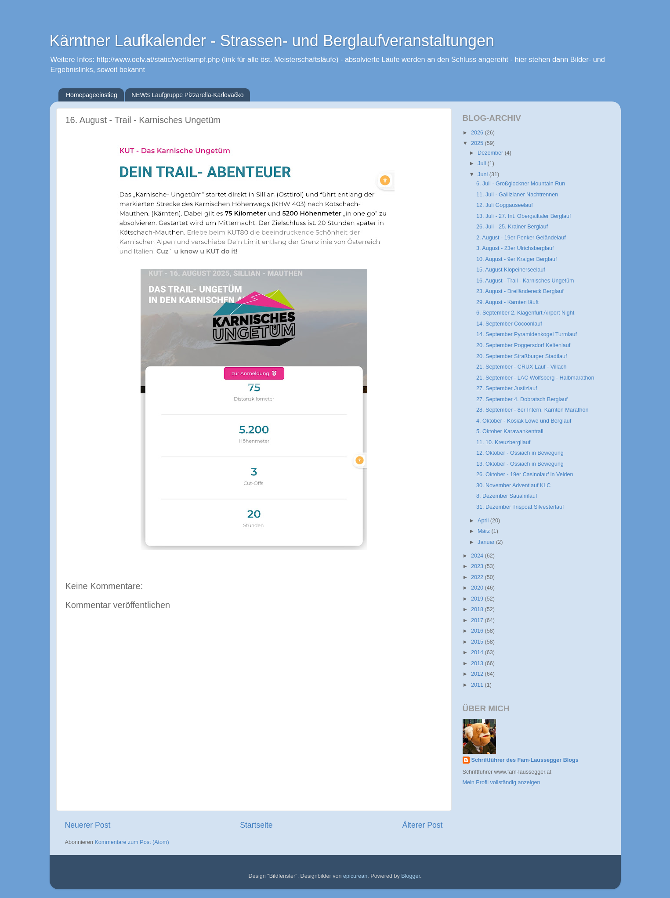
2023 (478, 566)
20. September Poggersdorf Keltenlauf (523, 345)
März (484, 531)
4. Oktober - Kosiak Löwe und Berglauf (523, 421)
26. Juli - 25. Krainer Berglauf (512, 227)
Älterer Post (422, 825)
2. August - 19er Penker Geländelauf (521, 238)
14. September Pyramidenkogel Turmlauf (526, 334)
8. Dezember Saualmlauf (506, 496)
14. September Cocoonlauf (509, 324)
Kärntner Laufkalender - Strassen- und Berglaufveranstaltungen (272, 41)
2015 (478, 642)
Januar (487, 542)
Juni (483, 174)
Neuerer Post (88, 825)
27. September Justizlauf (506, 388)
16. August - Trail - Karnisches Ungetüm (525, 281)
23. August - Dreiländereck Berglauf (520, 291)
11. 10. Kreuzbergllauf (503, 442)
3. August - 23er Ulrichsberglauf (515, 248)
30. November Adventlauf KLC (513, 485)
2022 (478, 577)
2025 (478, 143)
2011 (478, 685)
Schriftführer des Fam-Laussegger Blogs (525, 760)
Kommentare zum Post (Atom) (131, 842)
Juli (482, 163)
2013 (478, 663)
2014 (478, 652)
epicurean (355, 876)
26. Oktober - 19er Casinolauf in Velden (524, 474)
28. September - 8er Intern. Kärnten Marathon (532, 410)
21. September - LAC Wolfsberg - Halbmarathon (535, 378)
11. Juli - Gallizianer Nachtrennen (517, 195)
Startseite (256, 825)
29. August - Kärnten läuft (507, 302)
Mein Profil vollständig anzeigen (501, 782)
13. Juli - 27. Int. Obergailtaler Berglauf (523, 216)
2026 (478, 133)
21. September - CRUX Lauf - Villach (521, 367)
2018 (478, 609)
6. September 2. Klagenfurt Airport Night (525, 313)
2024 (478, 556)
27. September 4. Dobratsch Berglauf (522, 399)
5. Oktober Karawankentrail (509, 431)
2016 (478, 631)
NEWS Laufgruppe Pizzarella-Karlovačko (187, 94)
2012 (478, 674)
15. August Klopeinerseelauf (510, 270)
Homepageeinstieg (91, 94)
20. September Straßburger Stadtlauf (521, 356)
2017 (478, 620)
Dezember (491, 153)
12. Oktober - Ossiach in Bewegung (520, 453)
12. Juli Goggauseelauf (504, 205)
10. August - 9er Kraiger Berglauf (516, 259)
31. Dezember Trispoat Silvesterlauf (520, 507)
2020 (478, 588)
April (484, 521)
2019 (478, 599)
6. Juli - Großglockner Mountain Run (520, 184)
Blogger (410, 876)
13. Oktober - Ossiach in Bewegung (520, 464)
